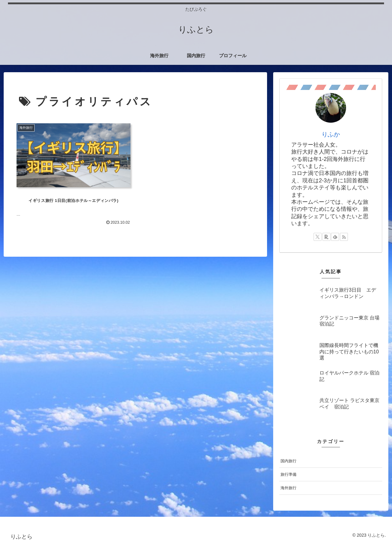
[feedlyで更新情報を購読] (335, 237)
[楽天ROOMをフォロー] (326, 237)
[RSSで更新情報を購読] (344, 237)
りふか (331, 134)
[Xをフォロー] (318, 237)
